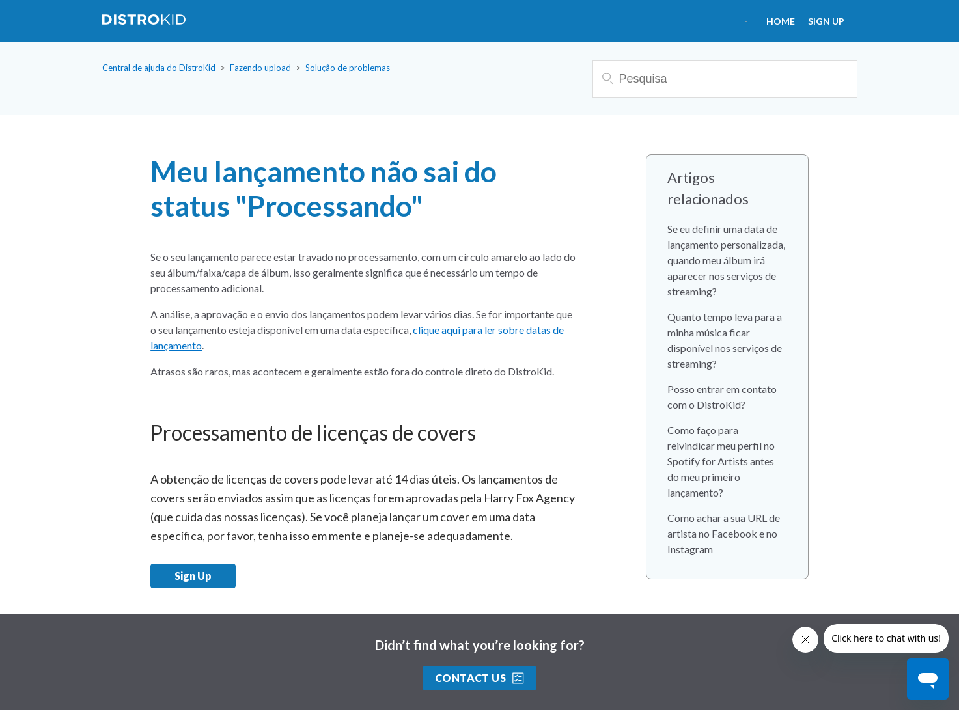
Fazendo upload (260, 67)
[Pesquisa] (724, 79)
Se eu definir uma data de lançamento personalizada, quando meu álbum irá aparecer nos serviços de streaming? (726, 260)
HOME (780, 21)
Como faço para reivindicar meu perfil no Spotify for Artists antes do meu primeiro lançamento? (721, 461)
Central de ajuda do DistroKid (158, 67)
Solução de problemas (347, 67)
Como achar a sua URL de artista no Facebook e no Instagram (723, 533)
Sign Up (826, 21)
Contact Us (480, 678)
